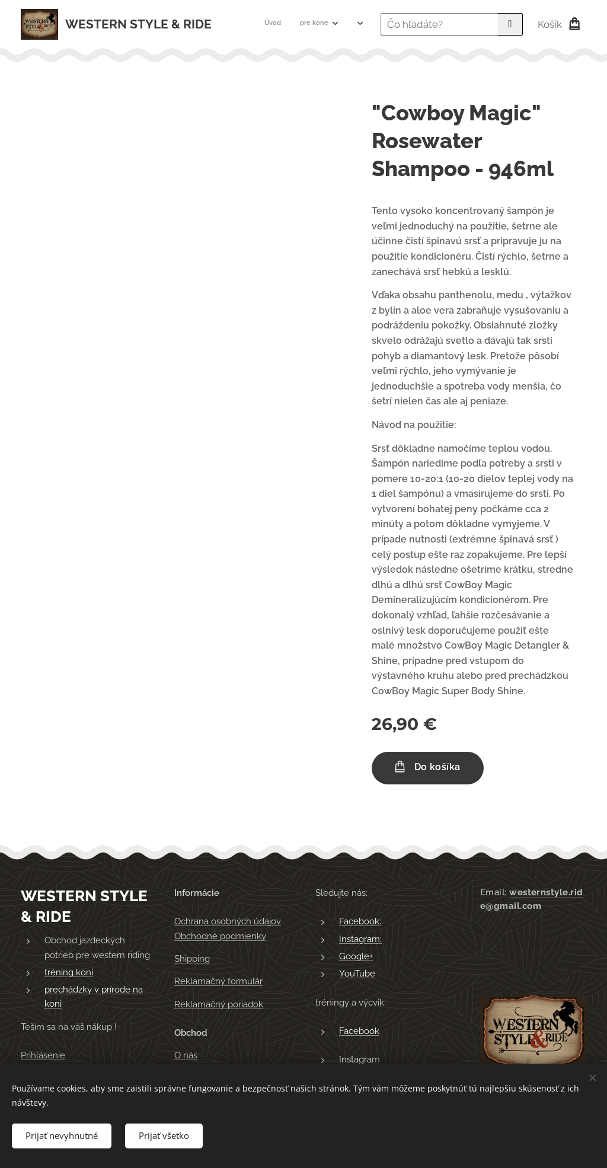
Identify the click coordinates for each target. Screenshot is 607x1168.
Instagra (355, 1059)
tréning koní (68, 972)
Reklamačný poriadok (218, 1004)
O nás (185, 1055)
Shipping (192, 958)
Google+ (356, 956)
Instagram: (360, 939)
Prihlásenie (43, 1055)
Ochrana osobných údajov (227, 921)
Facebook (359, 1031)
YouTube (357, 973)
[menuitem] (250, 24)
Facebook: (360, 921)
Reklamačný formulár (218, 981)
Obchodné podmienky (220, 936)
